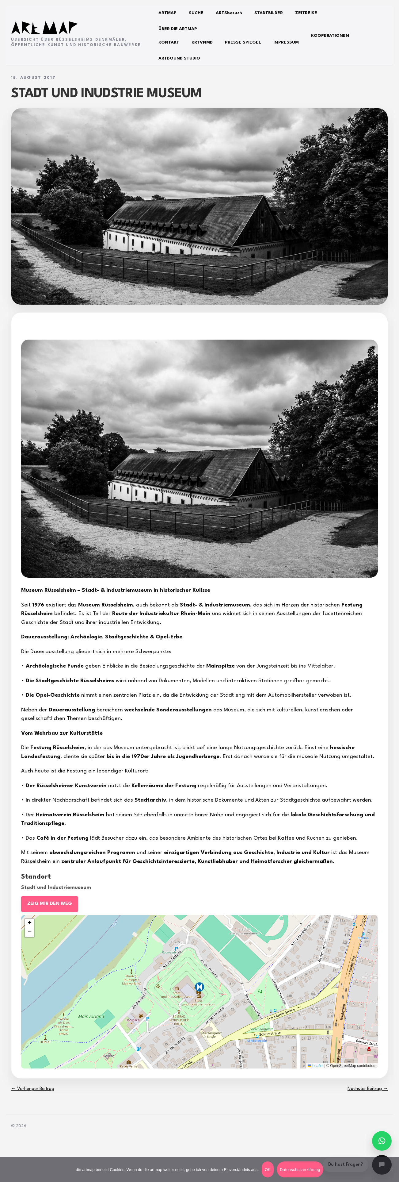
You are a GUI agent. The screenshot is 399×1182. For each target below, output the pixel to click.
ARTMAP (167, 13)
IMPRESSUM (286, 42)
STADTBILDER (268, 13)
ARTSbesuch (229, 13)
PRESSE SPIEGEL (243, 42)
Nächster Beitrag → (368, 1089)
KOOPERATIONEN (330, 35)
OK (268, 1169)
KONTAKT (168, 42)
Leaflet (315, 1066)
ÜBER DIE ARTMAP (177, 29)
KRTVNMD (202, 42)
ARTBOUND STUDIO (179, 58)
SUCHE (196, 13)
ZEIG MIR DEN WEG (49, 904)
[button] (199, 987)
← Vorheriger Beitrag (32, 1089)
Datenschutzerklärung (300, 1169)
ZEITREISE (306, 13)
